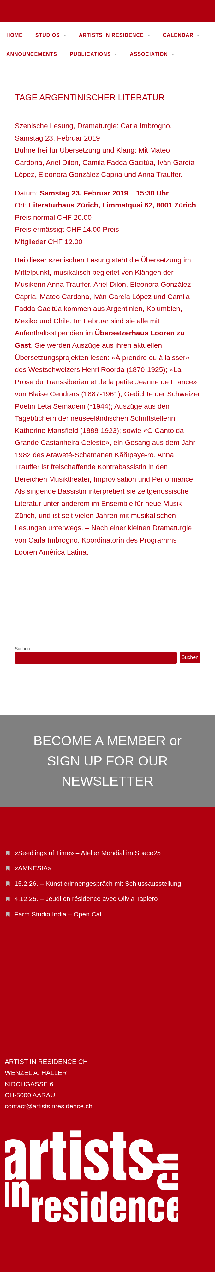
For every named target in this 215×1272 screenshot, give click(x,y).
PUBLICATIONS (90, 54)
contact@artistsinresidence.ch (49, 1106)
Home (14, 35)
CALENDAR (178, 35)
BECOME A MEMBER (99, 740)
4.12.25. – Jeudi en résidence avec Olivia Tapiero (86, 898)
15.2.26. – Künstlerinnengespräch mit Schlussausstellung (98, 883)
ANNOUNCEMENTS (31, 54)
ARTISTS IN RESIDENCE (111, 35)
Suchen (22, 648)
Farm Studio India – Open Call (59, 914)
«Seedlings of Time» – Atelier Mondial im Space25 (88, 852)
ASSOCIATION (149, 54)
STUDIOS (47, 35)
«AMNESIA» (33, 868)
